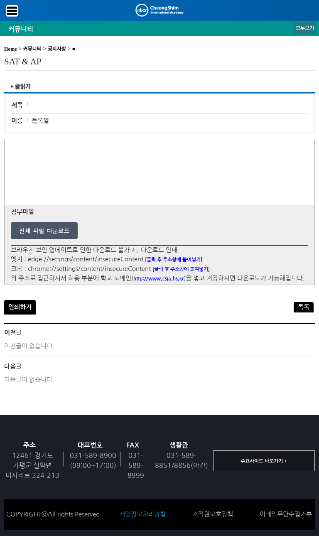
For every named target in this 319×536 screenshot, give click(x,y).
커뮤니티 (32, 49)
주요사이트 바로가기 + (263, 461)
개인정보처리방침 (142, 514)
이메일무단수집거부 (286, 514)
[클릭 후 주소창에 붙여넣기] (173, 259)
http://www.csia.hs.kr (158, 278)
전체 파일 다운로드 (44, 230)
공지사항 (57, 49)
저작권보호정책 (212, 514)
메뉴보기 (12, 11)
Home (10, 49)
